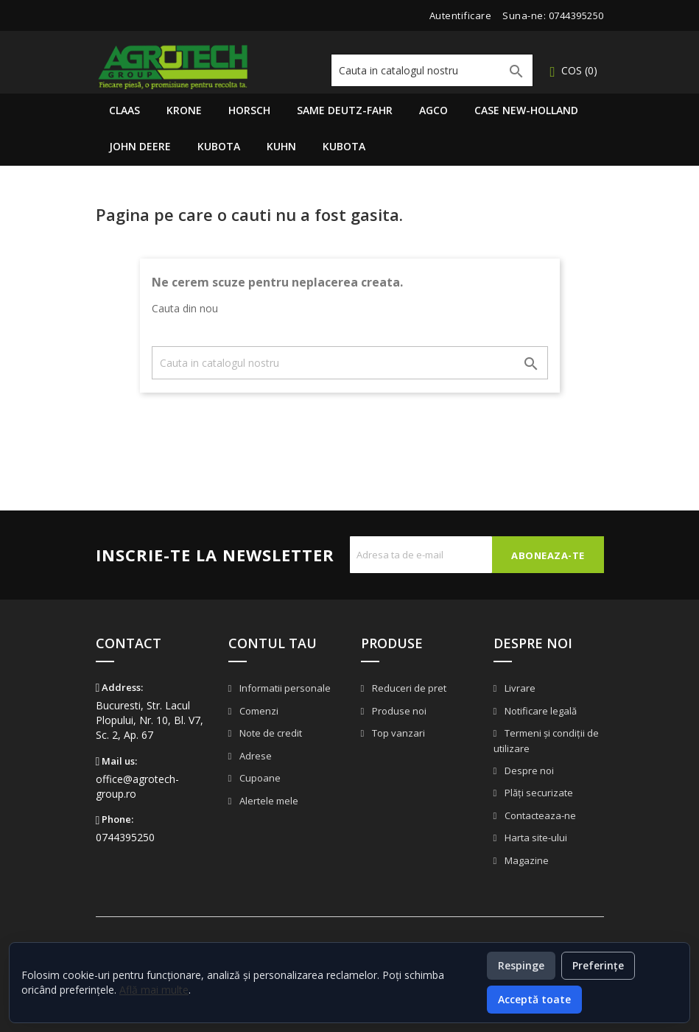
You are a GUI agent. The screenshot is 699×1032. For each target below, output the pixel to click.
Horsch (249, 110)
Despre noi (528, 770)
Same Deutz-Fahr (345, 110)
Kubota (218, 146)
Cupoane (259, 777)
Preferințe (598, 965)
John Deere (140, 146)
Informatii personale (284, 688)
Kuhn (281, 146)
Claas (124, 110)
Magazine (525, 860)
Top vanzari (397, 733)
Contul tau (272, 643)
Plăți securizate (537, 792)
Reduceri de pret (408, 688)
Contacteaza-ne (539, 815)
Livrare (518, 688)
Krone (184, 110)
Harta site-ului (534, 837)
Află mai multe (154, 990)
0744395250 (576, 15)
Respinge (521, 965)
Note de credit (269, 733)
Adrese (254, 755)
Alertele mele (267, 800)
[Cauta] (432, 70)
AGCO (433, 110)
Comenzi (257, 710)
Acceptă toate (534, 999)
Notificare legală (539, 710)
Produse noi (398, 710)
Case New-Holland (526, 110)
